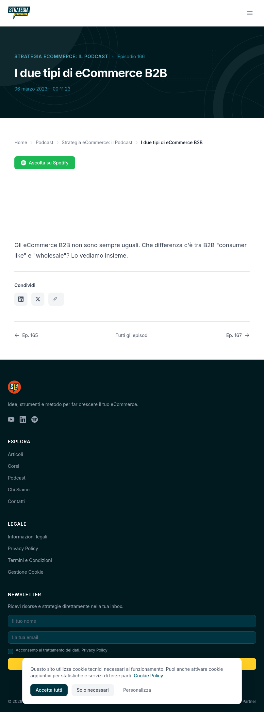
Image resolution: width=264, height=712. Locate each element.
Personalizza (137, 690)
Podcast (44, 142)
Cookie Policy (148, 675)
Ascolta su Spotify (45, 162)
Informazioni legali (27, 536)
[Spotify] (34, 419)
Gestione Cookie (25, 572)
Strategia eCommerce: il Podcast (61, 56)
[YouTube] (11, 419)
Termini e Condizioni (30, 560)
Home (20, 142)
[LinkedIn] (23, 419)
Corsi (13, 466)
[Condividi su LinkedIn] (20, 299)
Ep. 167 (238, 335)
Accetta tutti (49, 690)
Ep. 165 (26, 335)
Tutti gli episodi (132, 335)
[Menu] (249, 13)
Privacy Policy (23, 548)
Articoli (15, 454)
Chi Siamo (19, 489)
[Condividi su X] (37, 299)
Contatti (16, 501)
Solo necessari (93, 690)
